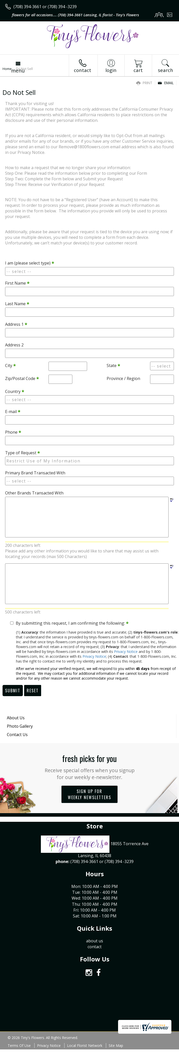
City (10, 365)
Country (14, 391)
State (113, 365)
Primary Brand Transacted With (35, 473)
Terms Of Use (19, 1045)
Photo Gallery (20, 726)
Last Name (17, 303)
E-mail (12, 411)
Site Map (116, 1045)
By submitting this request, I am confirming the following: (72, 623)
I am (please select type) (29, 263)
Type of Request (22, 453)
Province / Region (123, 378)
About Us (16, 718)
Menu (18, 70)
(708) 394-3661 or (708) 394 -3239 (45, 6)
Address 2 (14, 345)
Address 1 (16, 324)
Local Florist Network (84, 1045)
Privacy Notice (126, 651)
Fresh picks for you (89, 766)
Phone (13, 432)
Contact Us (17, 734)
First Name (17, 283)
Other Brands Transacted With (34, 493)
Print (144, 82)
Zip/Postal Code (22, 378)
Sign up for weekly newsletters (89, 794)
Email (166, 82)
